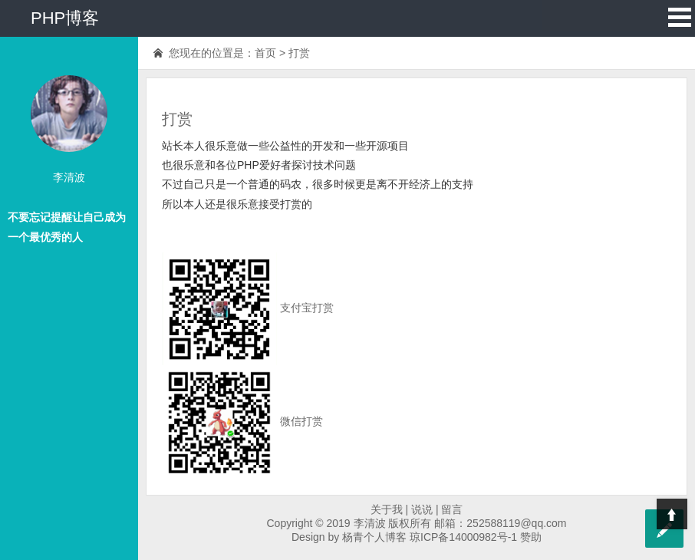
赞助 (531, 537)
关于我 (387, 509)
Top (672, 514)
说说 (422, 509)
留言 (452, 509)
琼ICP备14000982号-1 (463, 537)
